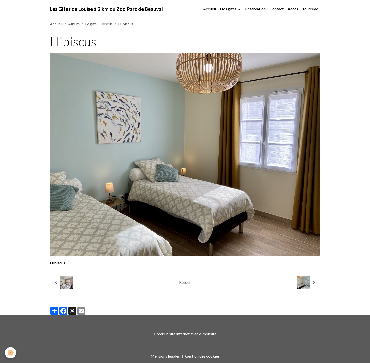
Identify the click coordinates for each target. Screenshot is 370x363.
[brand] (106, 9)
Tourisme (310, 8)
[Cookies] (10, 352)
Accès (293, 8)
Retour (185, 282)
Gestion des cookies (202, 356)
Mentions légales (165, 356)
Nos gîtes (228, 8)
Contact (277, 8)
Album (74, 23)
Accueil (209, 8)
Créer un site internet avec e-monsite (185, 333)
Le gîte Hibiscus (99, 23)
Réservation (255, 8)
